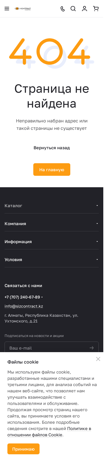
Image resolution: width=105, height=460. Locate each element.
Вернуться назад (52, 147)
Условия (13, 259)
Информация (18, 241)
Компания (15, 223)
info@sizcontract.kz (24, 306)
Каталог (13, 205)
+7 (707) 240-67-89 (22, 296)
